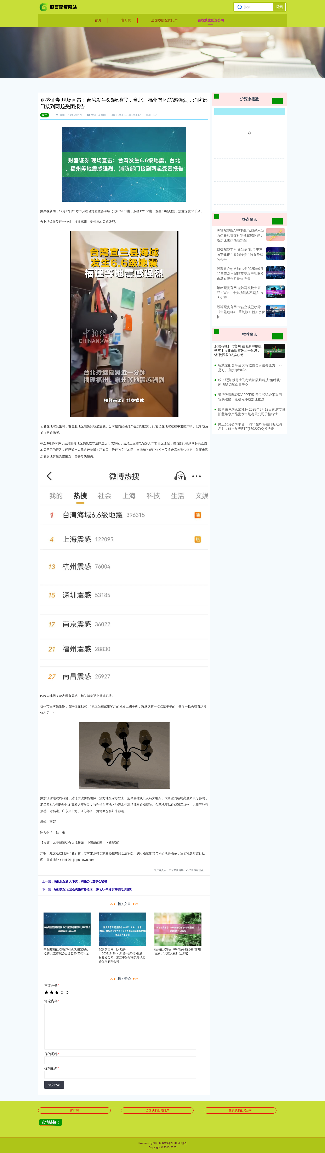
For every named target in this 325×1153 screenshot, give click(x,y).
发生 (44, 114)
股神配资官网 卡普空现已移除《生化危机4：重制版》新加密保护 (241, 312)
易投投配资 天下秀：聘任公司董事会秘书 (80, 881)
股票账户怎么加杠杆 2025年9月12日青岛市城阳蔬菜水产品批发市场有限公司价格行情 (240, 274)
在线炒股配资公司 (211, 20)
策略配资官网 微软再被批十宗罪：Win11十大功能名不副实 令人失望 (240, 293)
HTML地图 (180, 1143)
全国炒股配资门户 (164, 20)
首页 (98, 20)
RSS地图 (167, 1143)
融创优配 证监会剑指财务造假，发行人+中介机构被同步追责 (93, 889)
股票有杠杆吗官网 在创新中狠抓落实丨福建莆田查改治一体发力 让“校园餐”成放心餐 (238, 350)
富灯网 (126, 20)
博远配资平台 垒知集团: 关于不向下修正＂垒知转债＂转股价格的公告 (240, 254)
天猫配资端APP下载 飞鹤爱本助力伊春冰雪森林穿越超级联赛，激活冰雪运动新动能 (240, 235)
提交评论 (54, 1085)
